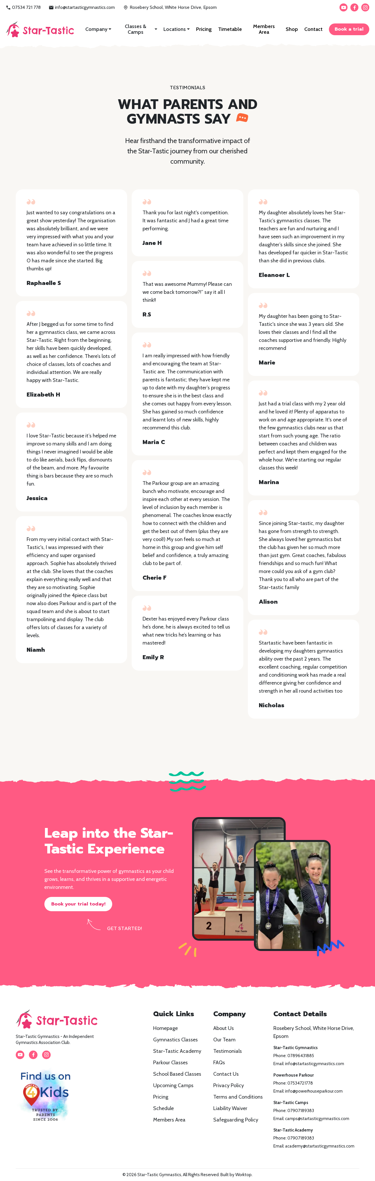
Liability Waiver (230, 1108)
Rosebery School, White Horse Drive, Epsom (170, 7)
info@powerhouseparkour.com (314, 1091)
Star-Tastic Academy (177, 1051)
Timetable (230, 29)
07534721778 (300, 1083)
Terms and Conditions (238, 1097)
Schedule (163, 1108)
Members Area (264, 29)
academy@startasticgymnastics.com (319, 1146)
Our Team (224, 1040)
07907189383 (300, 1110)
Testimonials (227, 1051)
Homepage (165, 1028)
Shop (292, 29)
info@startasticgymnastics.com (82, 7)
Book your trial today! (78, 904)
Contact (313, 29)
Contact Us (226, 1074)
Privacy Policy (228, 1085)
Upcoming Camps (173, 1085)
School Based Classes (177, 1074)
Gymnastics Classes (175, 1040)
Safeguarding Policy (235, 1120)
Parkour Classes (170, 1062)
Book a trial (349, 29)
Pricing (204, 29)
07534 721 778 (23, 7)
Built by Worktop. (236, 1174)
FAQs (219, 1062)
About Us (223, 1028)
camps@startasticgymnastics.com (317, 1118)
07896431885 (300, 1055)
